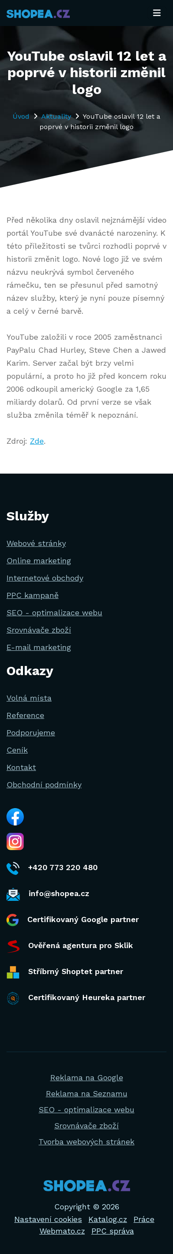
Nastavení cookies (48, 1219)
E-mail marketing (39, 647)
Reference (25, 715)
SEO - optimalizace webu (54, 612)
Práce (144, 1219)
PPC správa (112, 1230)
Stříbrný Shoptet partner (65, 972)
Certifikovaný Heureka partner (76, 998)
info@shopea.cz (48, 894)
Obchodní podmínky (44, 784)
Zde (37, 440)
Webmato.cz (62, 1230)
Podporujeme (31, 732)
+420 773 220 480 (52, 868)
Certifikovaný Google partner (73, 920)
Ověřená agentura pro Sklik (70, 946)
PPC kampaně (33, 595)
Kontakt (21, 767)
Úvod (21, 116)
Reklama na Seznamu (86, 1093)
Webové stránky (36, 543)
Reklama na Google (86, 1077)
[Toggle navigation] (156, 12)
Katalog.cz (107, 1219)
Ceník (17, 749)
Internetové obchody (45, 577)
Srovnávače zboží (39, 629)
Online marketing (39, 560)
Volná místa (29, 697)
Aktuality (56, 116)
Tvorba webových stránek (86, 1141)
